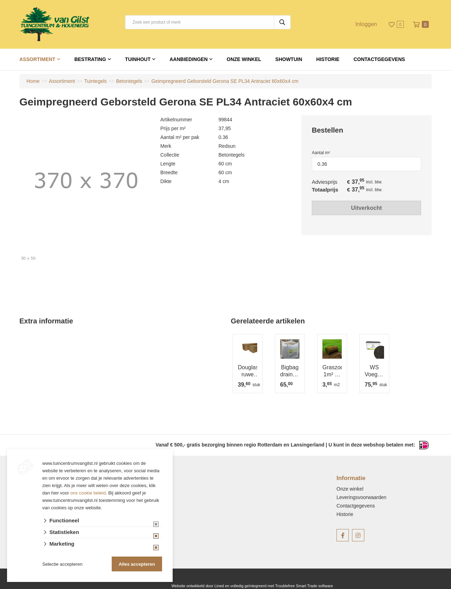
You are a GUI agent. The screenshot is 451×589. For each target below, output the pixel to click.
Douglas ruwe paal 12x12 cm (247, 371)
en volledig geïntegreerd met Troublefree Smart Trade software (279, 586)
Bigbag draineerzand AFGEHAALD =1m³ (289, 371)
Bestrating (90, 59)
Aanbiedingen (188, 59)
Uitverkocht (366, 208)
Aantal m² (321, 152)
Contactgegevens (379, 59)
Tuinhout (137, 59)
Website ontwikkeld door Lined (197, 586)
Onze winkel (244, 59)
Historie (328, 59)
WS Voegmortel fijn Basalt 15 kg (374, 371)
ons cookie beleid (88, 493)
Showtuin (288, 59)
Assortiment (37, 59)
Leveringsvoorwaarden (361, 497)
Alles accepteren (137, 564)
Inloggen (366, 24)
